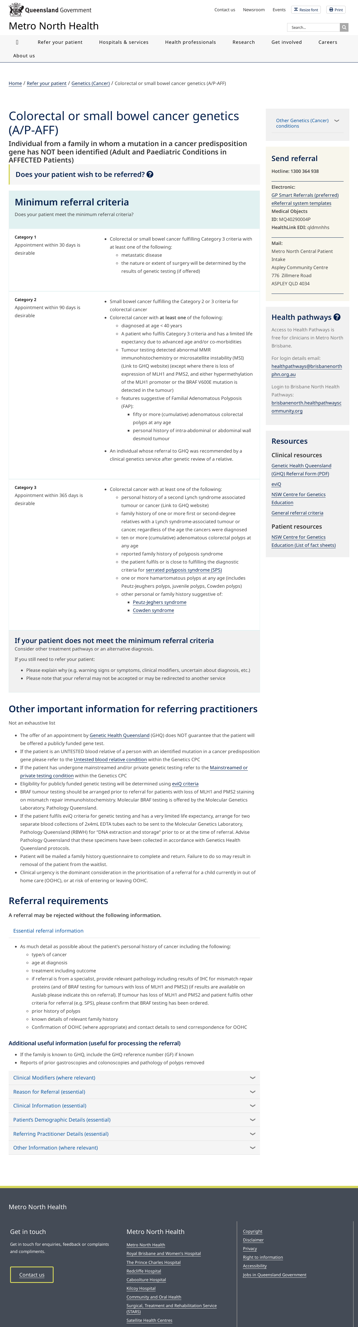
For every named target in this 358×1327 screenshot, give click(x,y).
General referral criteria (297, 513)
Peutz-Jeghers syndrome (159, 602)
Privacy (250, 1248)
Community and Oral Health (154, 1297)
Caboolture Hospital (146, 1279)
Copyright (252, 1231)
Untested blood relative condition (110, 759)
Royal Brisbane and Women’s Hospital (164, 1253)
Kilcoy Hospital (141, 1288)
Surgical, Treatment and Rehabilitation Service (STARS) (172, 1308)
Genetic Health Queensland (120, 735)
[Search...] (313, 27)
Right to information (263, 1257)
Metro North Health (146, 1244)
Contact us (31, 1274)
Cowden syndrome (153, 610)
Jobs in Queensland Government (274, 1274)
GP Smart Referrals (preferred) (305, 195)
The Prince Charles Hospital (154, 1262)
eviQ (276, 484)
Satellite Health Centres (149, 1320)
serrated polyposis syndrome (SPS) (184, 570)
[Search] (344, 27)
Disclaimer (253, 1240)
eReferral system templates (301, 203)
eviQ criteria (185, 783)
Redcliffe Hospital (144, 1271)
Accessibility (255, 1266)
